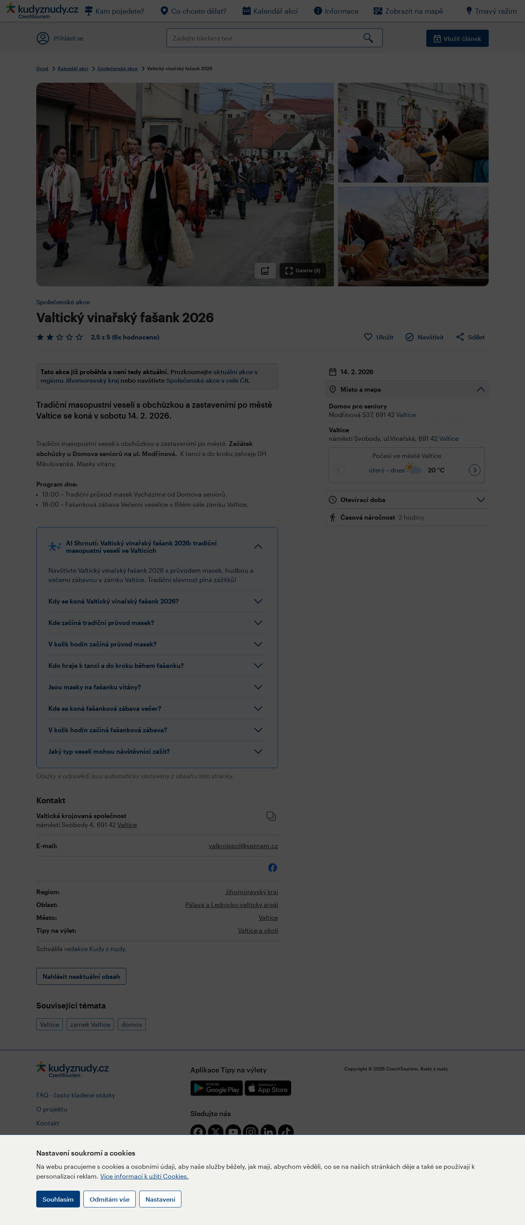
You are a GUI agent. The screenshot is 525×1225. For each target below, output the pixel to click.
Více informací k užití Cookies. (144, 1176)
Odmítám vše (109, 1199)
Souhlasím (58, 1199)
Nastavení (160, 1199)
